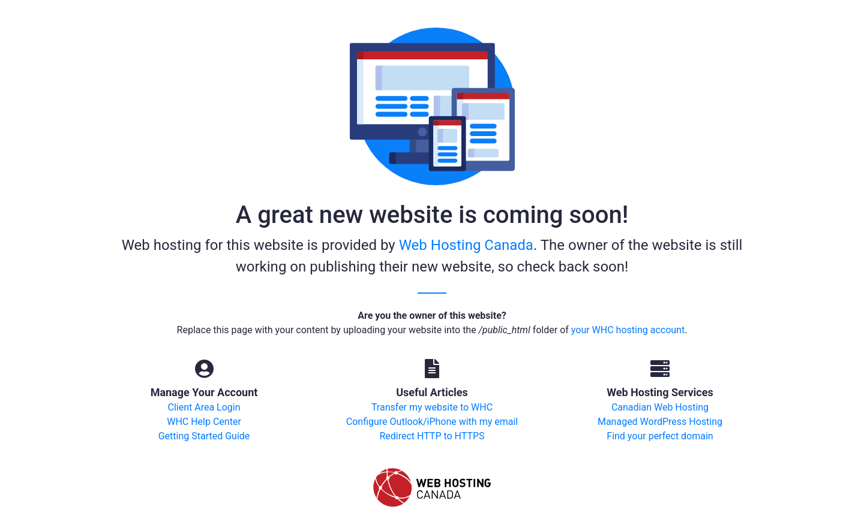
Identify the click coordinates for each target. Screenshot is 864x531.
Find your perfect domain (660, 436)
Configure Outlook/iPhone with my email (432, 421)
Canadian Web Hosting (660, 407)
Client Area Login (203, 407)
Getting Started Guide (204, 436)
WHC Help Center (204, 421)
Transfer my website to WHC (432, 407)
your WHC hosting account (628, 330)
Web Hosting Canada (466, 245)
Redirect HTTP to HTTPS (431, 436)
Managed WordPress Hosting (660, 421)
